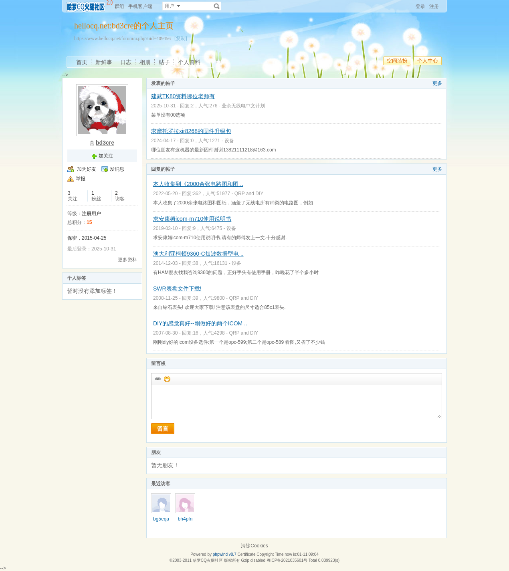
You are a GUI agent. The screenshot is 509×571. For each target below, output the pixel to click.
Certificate (246, 554)
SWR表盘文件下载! (177, 288)
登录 (420, 6)
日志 (125, 62)
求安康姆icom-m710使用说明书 (192, 219)
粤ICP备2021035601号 (287, 560)
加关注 (106, 156)
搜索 (217, 6)
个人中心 (427, 61)
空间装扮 (397, 61)
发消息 (117, 169)
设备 (229, 140)
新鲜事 (103, 62)
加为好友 (86, 169)
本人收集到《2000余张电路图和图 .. (198, 184)
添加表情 (166, 378)
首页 (81, 62)
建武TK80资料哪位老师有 (183, 96)
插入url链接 (157, 378)
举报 (80, 179)
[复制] (180, 38)
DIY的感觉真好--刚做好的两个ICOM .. (200, 323)
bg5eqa (161, 519)
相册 (145, 62)
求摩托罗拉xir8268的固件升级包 (191, 131)
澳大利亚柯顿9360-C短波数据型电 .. (198, 253)
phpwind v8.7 (224, 554)
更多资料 (127, 259)
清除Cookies (254, 546)
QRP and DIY (248, 193)
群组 (119, 6)
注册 (434, 6)
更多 (437, 83)
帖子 (164, 62)
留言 (162, 429)
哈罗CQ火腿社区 (208, 560)
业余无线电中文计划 (243, 106)
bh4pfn (185, 519)
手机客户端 (140, 6)
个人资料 (189, 62)
